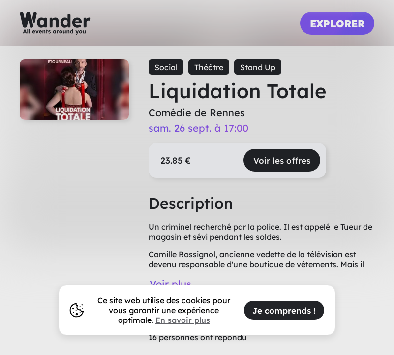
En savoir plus (182, 320)
